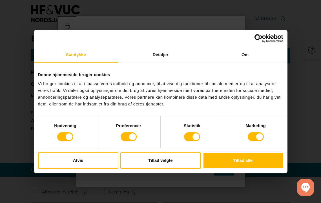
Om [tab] (245, 54)
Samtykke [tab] (76, 54)
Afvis (78, 160)
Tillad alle (243, 160)
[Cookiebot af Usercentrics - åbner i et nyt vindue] (258, 38)
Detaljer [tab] (161, 54)
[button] (305, 187)
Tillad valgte (160, 160)
